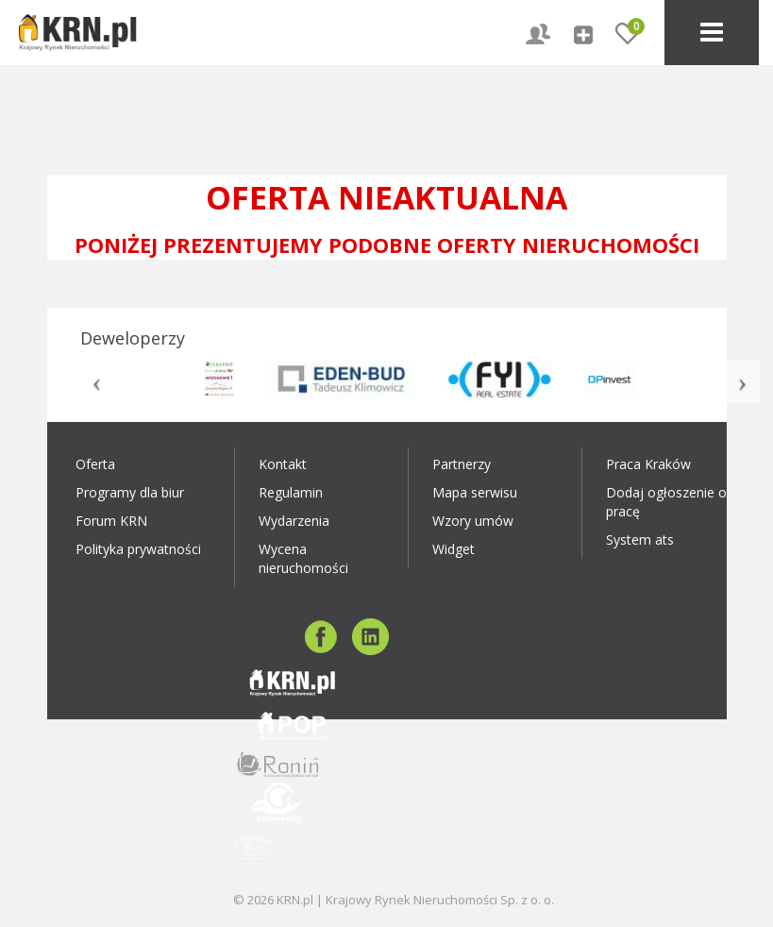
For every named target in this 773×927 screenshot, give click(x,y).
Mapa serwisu (474, 492)
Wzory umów (472, 521)
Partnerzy (461, 464)
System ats (640, 539)
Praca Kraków (648, 464)
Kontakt (283, 464)
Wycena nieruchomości (303, 558)
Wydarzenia (294, 521)
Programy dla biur (130, 492)
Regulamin (291, 492)
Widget (453, 549)
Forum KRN (111, 521)
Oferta (95, 464)
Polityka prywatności (138, 549)
